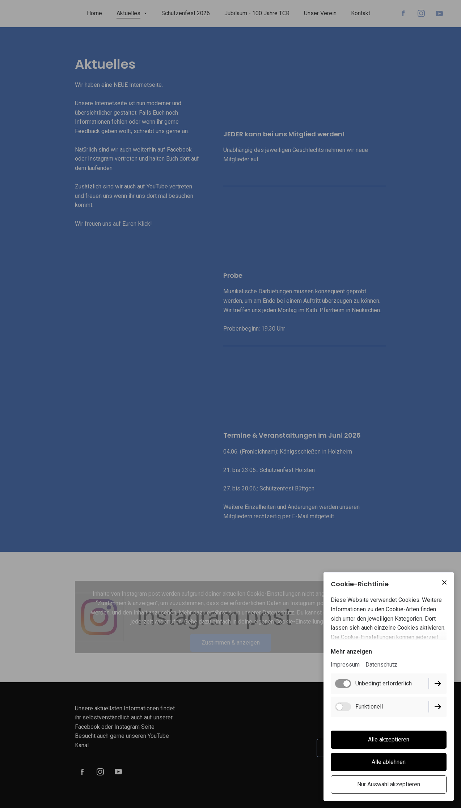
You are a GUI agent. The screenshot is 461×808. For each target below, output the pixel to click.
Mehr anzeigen (351, 651)
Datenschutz (381, 664)
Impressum (345, 664)
